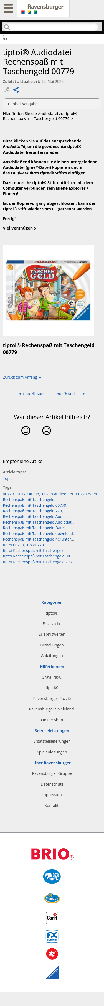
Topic (7, 478)
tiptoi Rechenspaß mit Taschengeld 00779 (39, 556)
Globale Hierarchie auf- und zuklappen (5, 37)
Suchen (7, 27)
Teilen (16, 90)
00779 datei (86, 493)
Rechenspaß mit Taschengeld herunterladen (42, 539)
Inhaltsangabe (24, 103)
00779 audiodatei (57, 493)
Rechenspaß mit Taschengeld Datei (34, 527)
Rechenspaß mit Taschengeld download (38, 533)
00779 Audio (28, 493)
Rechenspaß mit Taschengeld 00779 (34, 505)
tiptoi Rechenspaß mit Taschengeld (34, 550)
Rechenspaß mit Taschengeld (28, 499)
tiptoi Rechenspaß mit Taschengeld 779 (37, 561)
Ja (25, 438)
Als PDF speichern (6, 90)
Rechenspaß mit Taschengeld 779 (32, 510)
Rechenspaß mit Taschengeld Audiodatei (38, 522)
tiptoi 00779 (13, 544)
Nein (46, 438)
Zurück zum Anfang (20, 377)
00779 (8, 493)
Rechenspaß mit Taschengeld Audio (34, 516)
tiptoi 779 (35, 544)
